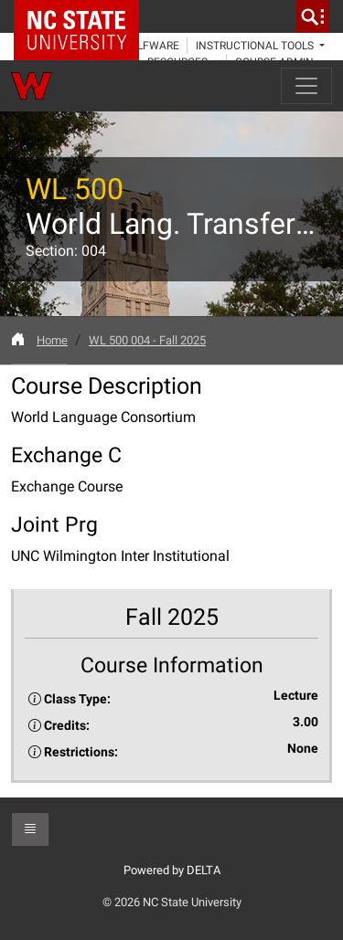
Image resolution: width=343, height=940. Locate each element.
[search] (312, 16)
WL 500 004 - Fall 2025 (147, 340)
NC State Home (82, 16)
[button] (30, 829)
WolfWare (149, 45)
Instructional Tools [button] (256, 45)
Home (52, 340)
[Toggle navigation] (306, 86)
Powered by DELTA (171, 870)
